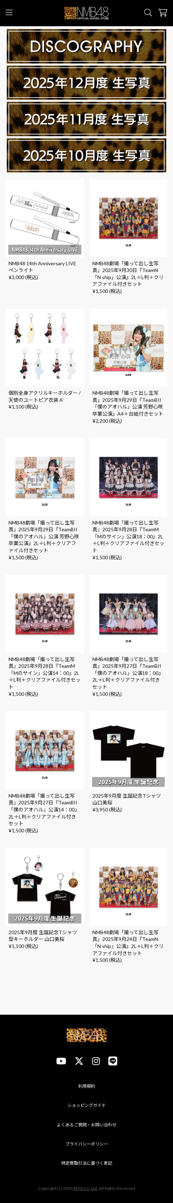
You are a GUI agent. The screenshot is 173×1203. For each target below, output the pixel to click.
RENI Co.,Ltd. (86, 1188)
